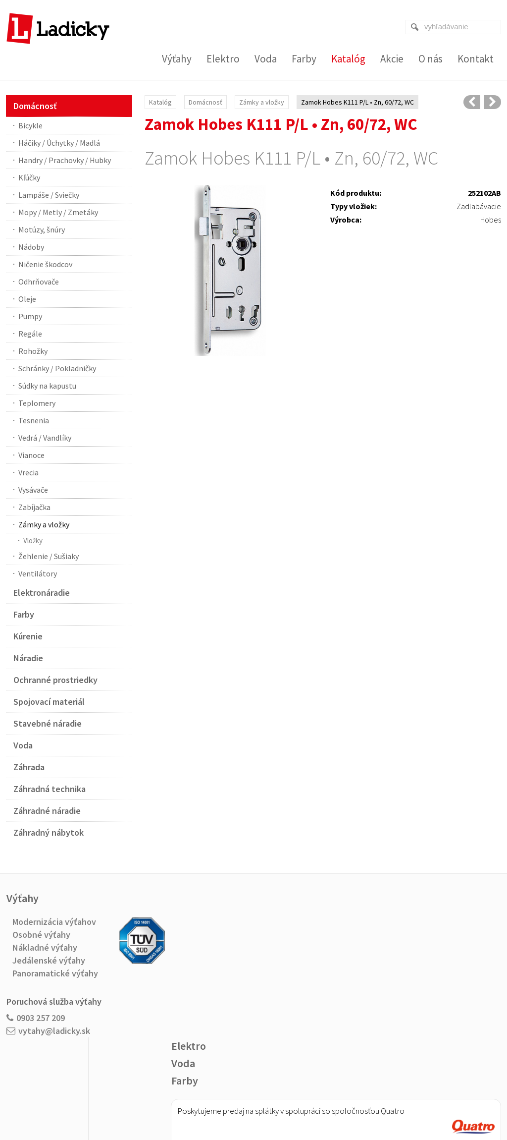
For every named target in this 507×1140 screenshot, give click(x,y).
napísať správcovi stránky (233, 1101)
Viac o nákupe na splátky (278, 1011)
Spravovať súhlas (396, 1101)
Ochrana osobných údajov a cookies (320, 1101)
